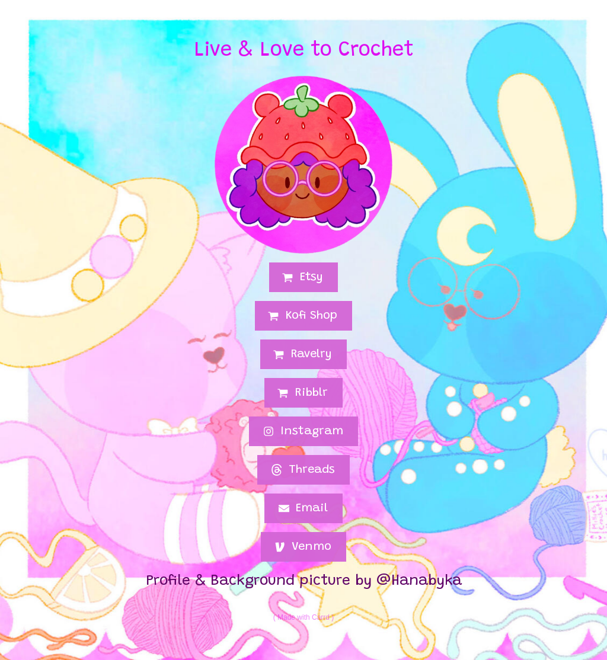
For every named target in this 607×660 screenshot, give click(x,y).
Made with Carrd (303, 617)
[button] (303, 277)
